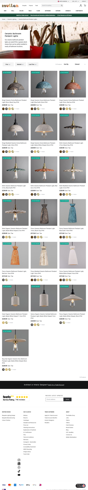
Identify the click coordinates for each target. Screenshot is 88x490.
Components (79, 10)
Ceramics (68, 10)
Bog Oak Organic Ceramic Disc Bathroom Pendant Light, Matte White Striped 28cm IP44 (14, 360)
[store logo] (10, 5)
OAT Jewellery (69, 431)
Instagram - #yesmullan (29, 440)
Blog (67, 428)
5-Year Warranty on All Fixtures (64, 15)
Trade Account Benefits (51, 416)
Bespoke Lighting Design (8, 414)
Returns (25, 416)
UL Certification (27, 431)
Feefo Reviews (70, 423)
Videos (68, 421)
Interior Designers (49, 419)
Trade (36, 5)
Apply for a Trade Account (22, 15)
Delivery (25, 414)
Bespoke (24, 5)
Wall (12, 10)
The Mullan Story (70, 414)
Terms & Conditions (28, 436)
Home (3, 19)
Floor (38, 10)
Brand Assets (69, 426)
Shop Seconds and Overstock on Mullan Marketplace (42, 15)
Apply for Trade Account (51, 414)
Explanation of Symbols (29, 428)
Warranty (25, 438)
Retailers (47, 421)
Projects (31, 5)
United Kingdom (63, 1)
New (5, 10)
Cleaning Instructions (29, 426)
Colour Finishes (6, 419)
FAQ (24, 433)
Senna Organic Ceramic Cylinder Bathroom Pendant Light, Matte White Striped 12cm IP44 (44, 315)
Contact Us (69, 433)
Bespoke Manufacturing (8, 416)
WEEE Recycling (27, 448)
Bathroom (48, 10)
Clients (68, 419)
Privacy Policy (27, 443)
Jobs (67, 416)
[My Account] (81, 5)
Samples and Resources (29, 421)
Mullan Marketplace (71, 436)
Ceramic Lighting (11, 19)
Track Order (26, 452)
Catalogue (26, 419)
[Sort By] (77, 64)
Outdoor (58, 10)
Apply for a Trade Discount (56, 383)
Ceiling (21, 10)
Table (30, 10)
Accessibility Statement (29, 445)
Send (67, 398)
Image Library (27, 450)
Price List (25, 423)
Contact (84, 1)
